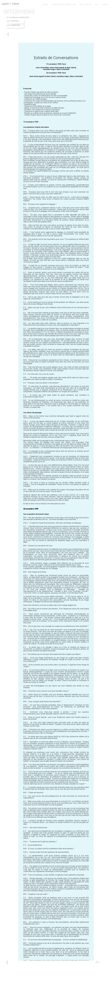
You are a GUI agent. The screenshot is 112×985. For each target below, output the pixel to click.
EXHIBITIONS (15, 25)
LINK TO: (8, 21)
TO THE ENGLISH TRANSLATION (17, 17)
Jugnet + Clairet (10, 3)
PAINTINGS (15, 21)
